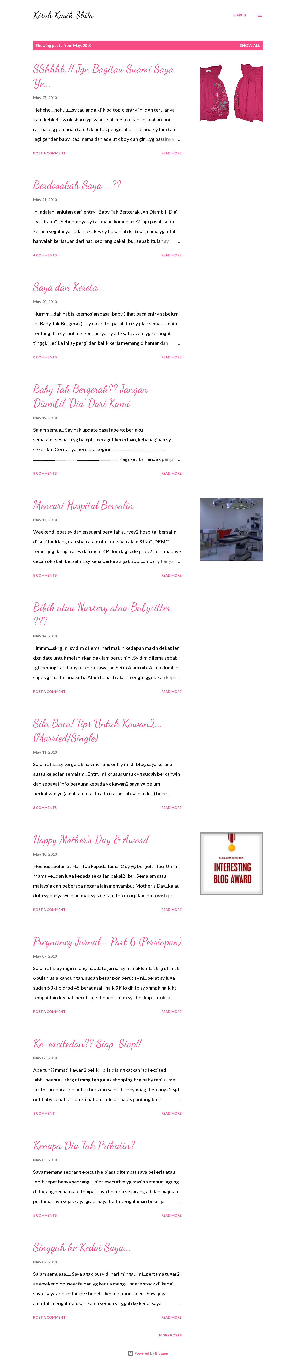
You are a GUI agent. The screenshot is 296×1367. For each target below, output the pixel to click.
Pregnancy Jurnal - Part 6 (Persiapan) (107, 941)
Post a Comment (49, 153)
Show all (250, 45)
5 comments (45, 1215)
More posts (170, 1335)
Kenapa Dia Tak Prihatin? (84, 1145)
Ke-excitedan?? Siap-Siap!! (87, 1043)
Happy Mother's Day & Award (91, 839)
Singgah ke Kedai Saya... (82, 1247)
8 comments (45, 357)
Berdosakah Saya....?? (77, 185)
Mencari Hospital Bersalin (83, 505)
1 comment (44, 1113)
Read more (171, 153)
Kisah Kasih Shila (63, 15)
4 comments (45, 255)
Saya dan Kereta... (69, 287)
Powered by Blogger (148, 1353)
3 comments (45, 808)
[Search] (239, 15)
